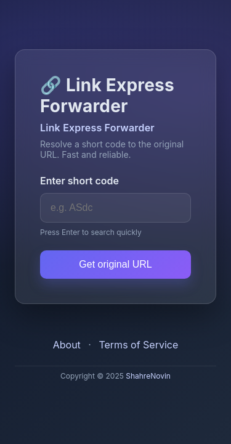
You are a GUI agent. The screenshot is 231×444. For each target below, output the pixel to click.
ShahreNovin (148, 375)
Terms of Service (138, 345)
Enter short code (79, 181)
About (67, 345)
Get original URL (115, 264)
